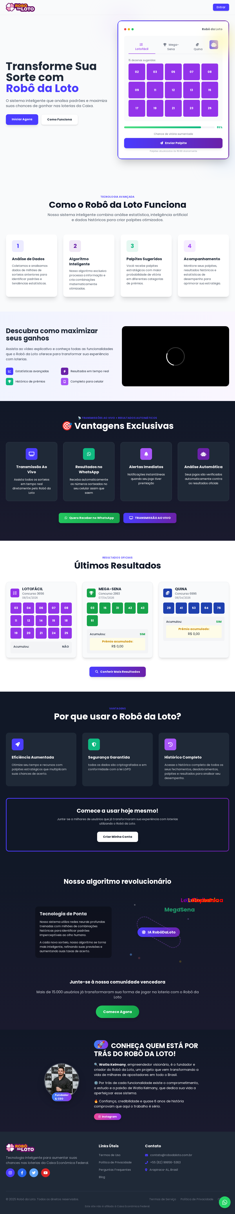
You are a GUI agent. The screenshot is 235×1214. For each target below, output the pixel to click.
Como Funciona (59, 119)
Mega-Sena (171, 47)
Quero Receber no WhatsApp (89, 518)
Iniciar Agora (22, 119)
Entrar (221, 7)
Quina (198, 48)
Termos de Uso (109, 1155)
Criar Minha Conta (117, 837)
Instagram (107, 1116)
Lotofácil (141, 48)
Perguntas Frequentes (115, 1170)
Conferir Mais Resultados (117, 672)
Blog (102, 1177)
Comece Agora (117, 1011)
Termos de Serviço (162, 1199)
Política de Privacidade (115, 1162)
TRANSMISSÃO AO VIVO (150, 518)
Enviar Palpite (173, 144)
